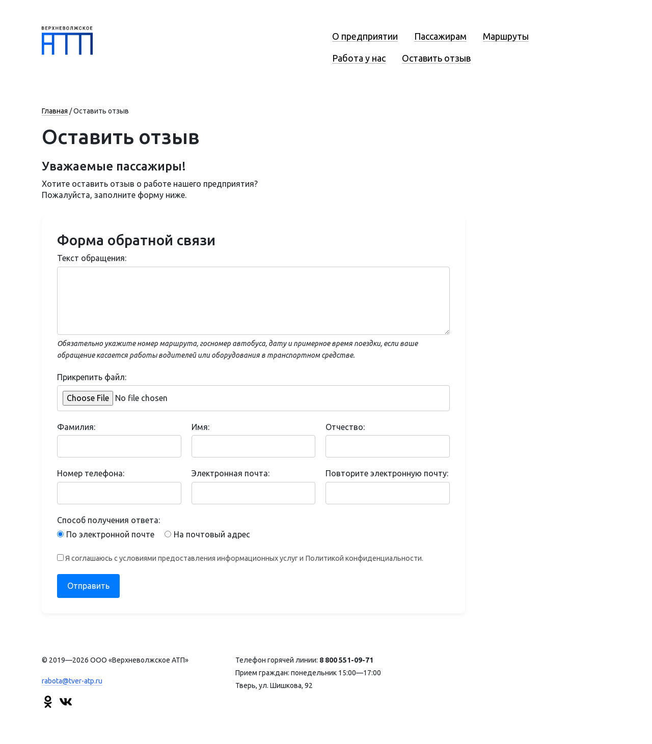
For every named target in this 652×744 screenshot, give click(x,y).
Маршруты (506, 36)
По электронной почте (105, 534)
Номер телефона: (90, 473)
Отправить (88, 585)
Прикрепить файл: (91, 377)
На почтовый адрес (207, 534)
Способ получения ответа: (108, 520)
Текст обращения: (91, 258)
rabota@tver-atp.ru (72, 681)
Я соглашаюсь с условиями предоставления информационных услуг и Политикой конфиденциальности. (240, 558)
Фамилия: (76, 427)
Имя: (200, 427)
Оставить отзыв (436, 58)
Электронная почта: (230, 473)
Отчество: (345, 427)
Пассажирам (440, 36)
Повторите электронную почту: (386, 473)
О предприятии (365, 36)
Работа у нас (359, 58)
